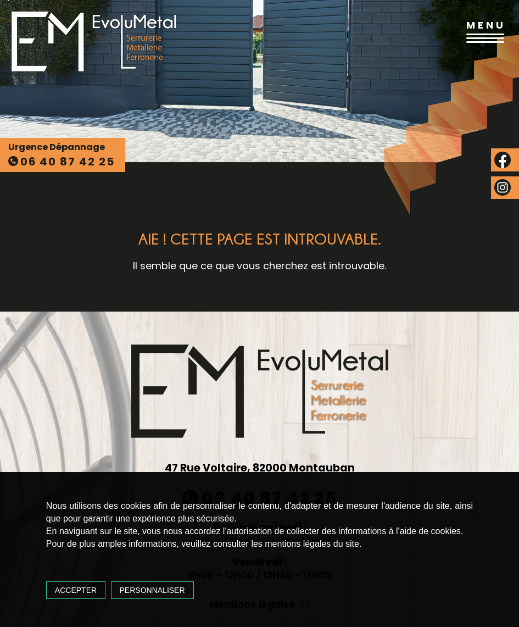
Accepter (82, 586)
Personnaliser (158, 586)
